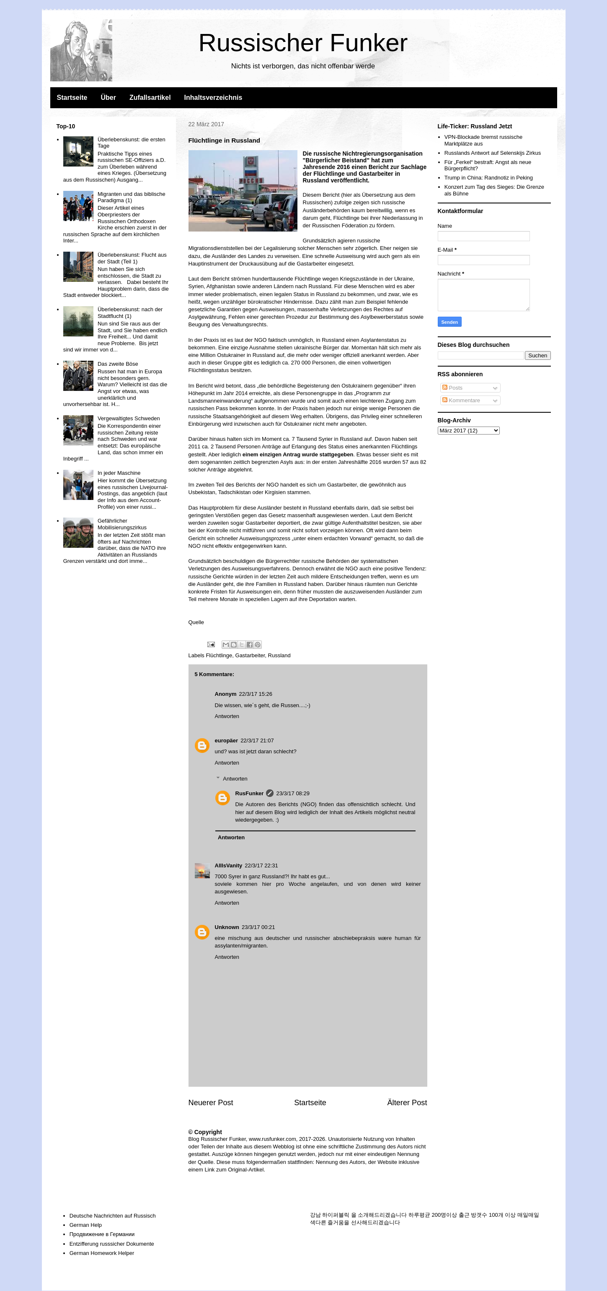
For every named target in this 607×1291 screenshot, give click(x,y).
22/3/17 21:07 (257, 740)
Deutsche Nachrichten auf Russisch (113, 1216)
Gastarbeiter (250, 655)
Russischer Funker (303, 43)
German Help (86, 1225)
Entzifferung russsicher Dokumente (112, 1244)
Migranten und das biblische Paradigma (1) (131, 197)
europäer (226, 740)
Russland (279, 655)
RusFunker (249, 793)
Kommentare (461, 400)
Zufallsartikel (150, 97)
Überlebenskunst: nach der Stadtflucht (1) (130, 312)
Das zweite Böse (118, 364)
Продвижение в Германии (102, 1234)
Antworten (227, 716)
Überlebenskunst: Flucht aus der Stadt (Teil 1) (132, 258)
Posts (452, 388)
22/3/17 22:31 (261, 865)
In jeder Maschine (119, 473)
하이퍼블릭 (335, 1215)
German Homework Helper (102, 1253)
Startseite (72, 97)
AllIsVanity (229, 865)
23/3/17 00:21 (258, 927)
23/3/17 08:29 (293, 793)
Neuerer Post (211, 1102)
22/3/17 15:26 (256, 694)
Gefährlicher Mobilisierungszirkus (122, 524)
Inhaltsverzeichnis (213, 97)
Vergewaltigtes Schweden (129, 418)
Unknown (227, 927)
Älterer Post (407, 1102)
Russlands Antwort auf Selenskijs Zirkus (492, 153)
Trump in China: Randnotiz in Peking (488, 177)
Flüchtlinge (219, 655)
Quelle (196, 622)
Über (108, 97)
